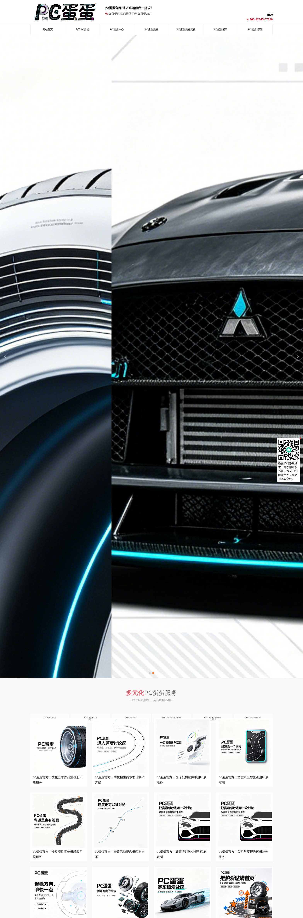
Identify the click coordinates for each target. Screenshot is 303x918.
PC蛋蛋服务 (151, 29)
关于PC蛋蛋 (82, 29)
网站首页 (48, 29)
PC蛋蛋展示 (220, 29)
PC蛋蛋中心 (117, 29)
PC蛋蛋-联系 (255, 29)
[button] (150, 673)
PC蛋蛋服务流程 (186, 29)
